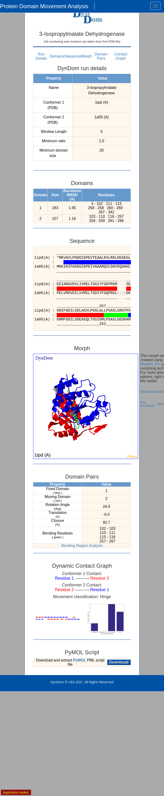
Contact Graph (120, 56)
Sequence (72, 56)
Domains (56, 56)
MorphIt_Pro (150, 364)
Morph (86, 56)
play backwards (147, 403)
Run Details (41, 56)
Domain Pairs (101, 56)
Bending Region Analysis (82, 546)
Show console (152, 392)
